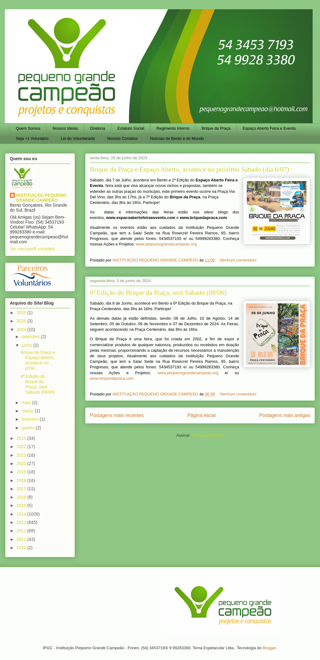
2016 (22, 497)
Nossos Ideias (65, 128)
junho (27, 345)
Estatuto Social (131, 128)
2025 (22, 320)
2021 (22, 455)
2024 (22, 329)
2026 (22, 312)
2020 (22, 463)
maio (27, 402)
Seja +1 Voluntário (32, 138)
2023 (22, 438)
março (28, 410)
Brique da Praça (216, 128)
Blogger (269, 648)
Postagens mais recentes (117, 415)
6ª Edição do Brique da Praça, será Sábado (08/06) (158, 292)
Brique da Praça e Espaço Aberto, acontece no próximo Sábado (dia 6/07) (189, 169)
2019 (22, 471)
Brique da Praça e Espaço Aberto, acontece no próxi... (38, 360)
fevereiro (30, 419)
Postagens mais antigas (284, 415)
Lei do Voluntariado (78, 138)
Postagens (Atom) (208, 435)
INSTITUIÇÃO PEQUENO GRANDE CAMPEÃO (41, 198)
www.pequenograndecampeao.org (166, 244)
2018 (22, 480)
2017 (22, 488)
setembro (31, 336)
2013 (22, 522)
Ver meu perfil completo (32, 248)
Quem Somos (28, 128)
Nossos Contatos (122, 138)
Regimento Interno (172, 128)
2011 (22, 539)
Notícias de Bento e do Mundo (177, 138)
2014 (22, 514)
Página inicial (201, 415)
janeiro (29, 427)
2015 (22, 505)
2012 (22, 530)
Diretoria (97, 128)
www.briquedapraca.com (112, 378)
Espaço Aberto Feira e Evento (269, 128)
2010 (22, 547)
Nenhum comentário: (239, 260)
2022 (22, 446)
